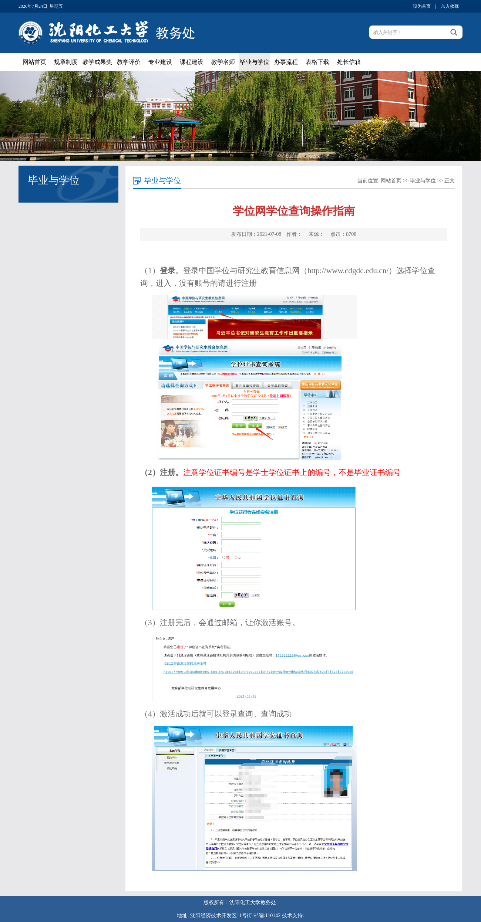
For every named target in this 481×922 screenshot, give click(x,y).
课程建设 (192, 62)
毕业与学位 (254, 62)
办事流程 (286, 62)
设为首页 (422, 6)
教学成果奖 (97, 62)
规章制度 (66, 62)
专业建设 (160, 62)
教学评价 (129, 62)
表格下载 (317, 62)
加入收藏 (450, 6)
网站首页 (34, 62)
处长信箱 (349, 62)
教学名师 (223, 62)
